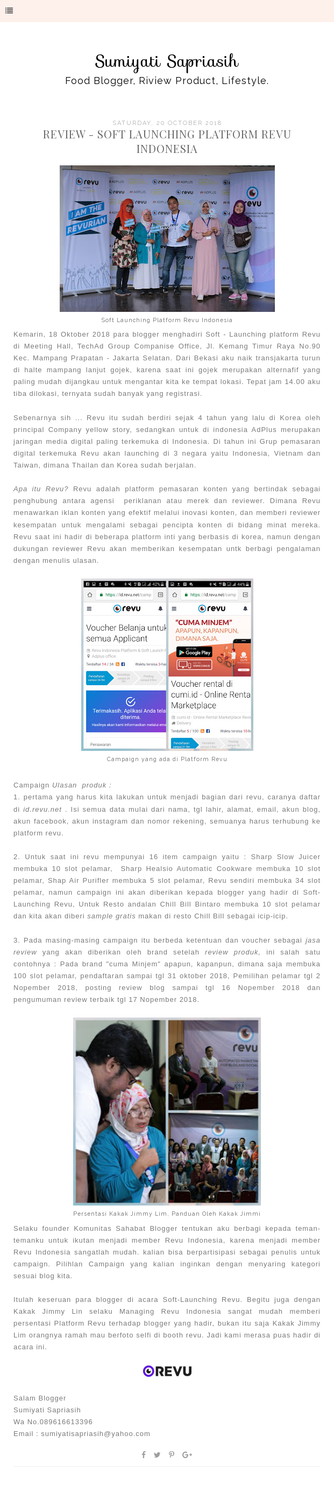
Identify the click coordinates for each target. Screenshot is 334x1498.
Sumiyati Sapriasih (167, 61)
